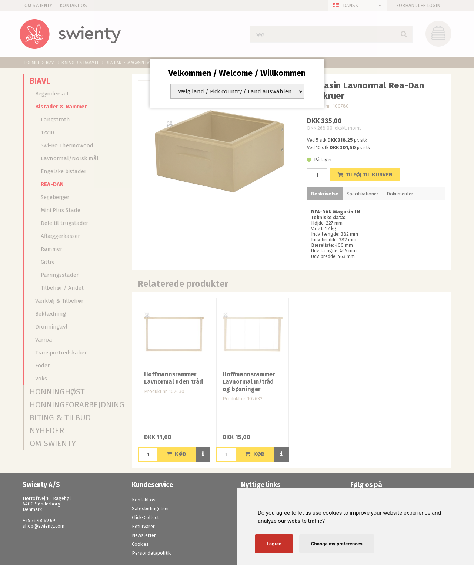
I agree (274, 543)
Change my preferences (337, 543)
